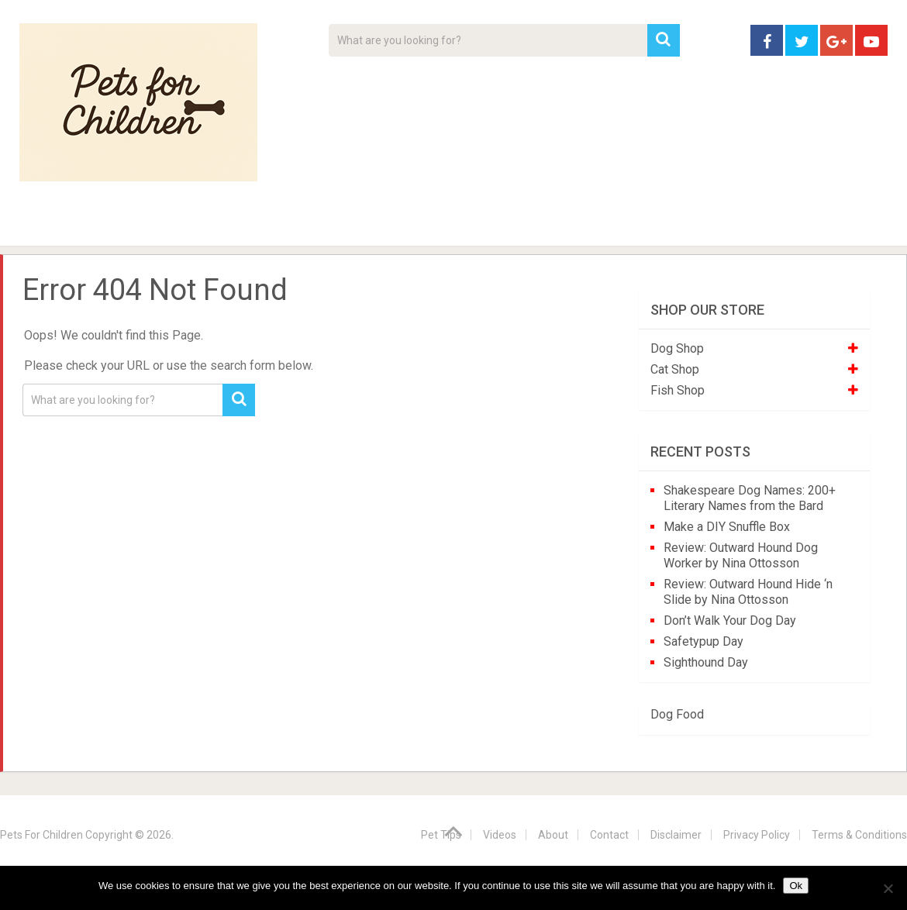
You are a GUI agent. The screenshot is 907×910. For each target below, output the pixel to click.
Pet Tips (139, 225)
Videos (320, 225)
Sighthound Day (706, 662)
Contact (656, 225)
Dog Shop (677, 348)
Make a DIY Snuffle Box (727, 526)
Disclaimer (676, 835)
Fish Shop (677, 390)
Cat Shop (674, 369)
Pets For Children (41, 835)
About (404, 225)
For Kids (231, 225)
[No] (887, 888)
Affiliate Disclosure (527, 225)
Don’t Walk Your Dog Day (730, 620)
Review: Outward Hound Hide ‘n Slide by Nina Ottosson (748, 592)
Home (46, 225)
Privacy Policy (756, 835)
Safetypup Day (703, 641)
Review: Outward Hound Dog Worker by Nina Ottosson (741, 555)
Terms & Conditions (859, 835)
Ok (795, 885)
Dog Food (677, 714)
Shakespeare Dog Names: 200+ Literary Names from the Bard (750, 498)
